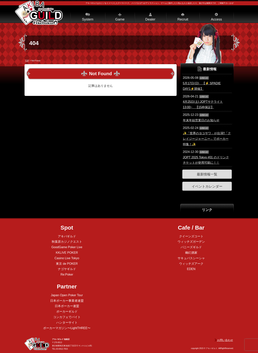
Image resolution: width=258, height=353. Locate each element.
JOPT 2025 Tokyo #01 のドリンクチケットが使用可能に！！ (206, 160)
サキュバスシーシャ (191, 258)
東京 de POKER (67, 263)
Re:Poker (66, 274)
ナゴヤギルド (67, 269)
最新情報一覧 (207, 174)
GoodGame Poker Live (66, 247)
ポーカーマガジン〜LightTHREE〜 (66, 328)
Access (216, 19)
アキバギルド (67, 236)
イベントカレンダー (207, 186)
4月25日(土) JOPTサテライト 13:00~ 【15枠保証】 (203, 104)
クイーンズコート (191, 236)
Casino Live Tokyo (67, 258)
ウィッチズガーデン (191, 241)
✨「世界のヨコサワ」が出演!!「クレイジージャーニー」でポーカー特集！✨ (207, 139)
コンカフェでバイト (67, 317)
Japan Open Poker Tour (67, 295)
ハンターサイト (67, 322)
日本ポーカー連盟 (67, 306)
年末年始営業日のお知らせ (201, 120)
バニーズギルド (191, 247)
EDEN (191, 269)
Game (120, 19)
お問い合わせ (225, 340)
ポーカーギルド (67, 311)
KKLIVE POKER (67, 252)
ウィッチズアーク (191, 263)
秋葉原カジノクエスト (67, 241)
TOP (27, 61)
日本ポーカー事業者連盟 (67, 300)
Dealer (150, 19)
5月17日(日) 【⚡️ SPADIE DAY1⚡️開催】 (202, 86)
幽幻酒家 (191, 252)
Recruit (182, 19)
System (87, 19)
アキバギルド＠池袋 (39, 13)
